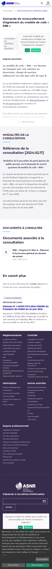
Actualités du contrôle (35, 339)
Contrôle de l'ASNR (34, 345)
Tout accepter (37, 565)
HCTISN (30, 413)
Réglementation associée (12, 376)
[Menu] (48, 3)
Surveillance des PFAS (35, 360)
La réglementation (10, 339)
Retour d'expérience (10, 448)
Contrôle (32, 335)
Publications (7, 390)
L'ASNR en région (34, 342)
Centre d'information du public (12, 400)
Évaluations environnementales (10, 361)
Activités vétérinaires (10, 439)
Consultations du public (11, 348)
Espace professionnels (16, 426)
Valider (8, 507)
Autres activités (36, 383)
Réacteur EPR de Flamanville (33, 365)
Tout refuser (13, 565)
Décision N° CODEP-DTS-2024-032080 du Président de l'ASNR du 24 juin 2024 (26, 307)
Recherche (31, 395)
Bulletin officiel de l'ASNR (12, 342)
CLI (28, 410)
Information (10, 383)
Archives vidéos (8, 396)
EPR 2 (29, 357)
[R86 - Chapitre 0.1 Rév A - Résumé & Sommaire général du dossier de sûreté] (26, 255)
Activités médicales (10, 433)
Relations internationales (36, 387)
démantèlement (37, 100)
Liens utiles (31, 419)
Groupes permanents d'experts (35, 391)
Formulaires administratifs (12, 454)
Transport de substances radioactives (16, 442)
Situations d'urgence (35, 398)
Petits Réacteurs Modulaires (37, 354)
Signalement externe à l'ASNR (14, 460)
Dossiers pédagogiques (11, 387)
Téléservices (7, 457)
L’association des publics (12, 345)
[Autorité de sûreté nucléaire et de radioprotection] (11, 3)
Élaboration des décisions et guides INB (13, 372)
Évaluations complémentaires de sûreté (37, 376)
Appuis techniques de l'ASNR (38, 407)
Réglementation (12, 335)
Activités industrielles (11, 436)
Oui (27, 50)
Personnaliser (42, 559)
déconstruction (13, 103)
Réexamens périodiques (36, 351)
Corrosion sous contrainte (36, 368)
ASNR (33, 283)
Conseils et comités (34, 404)
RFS (4, 357)
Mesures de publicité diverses (10, 367)
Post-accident (32, 401)
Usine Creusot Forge (35, 371)
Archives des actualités (11, 393)
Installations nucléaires (11, 430)
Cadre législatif (8, 354)
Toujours (36, 50)
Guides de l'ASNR (9, 351)
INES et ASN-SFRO (34, 348)
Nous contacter (8, 404)
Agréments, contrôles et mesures (15, 445)
